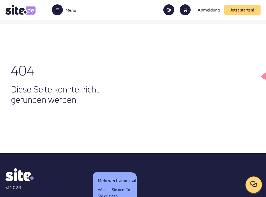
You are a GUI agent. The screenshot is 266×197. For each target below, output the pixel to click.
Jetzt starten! (242, 10)
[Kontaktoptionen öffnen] (254, 184)
